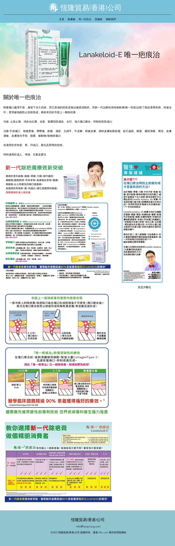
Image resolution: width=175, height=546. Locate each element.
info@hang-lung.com (88, 526)
